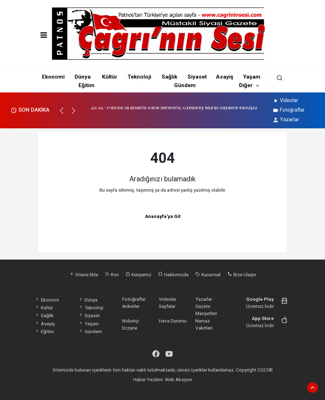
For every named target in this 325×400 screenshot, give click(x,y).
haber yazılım (191, 387)
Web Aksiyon (178, 379)
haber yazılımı (108, 387)
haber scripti (164, 387)
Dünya (83, 77)
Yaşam (251, 77)
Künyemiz (138, 274)
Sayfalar (167, 306)
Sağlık (169, 77)
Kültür (109, 77)
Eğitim (86, 85)
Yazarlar (285, 119)
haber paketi (137, 387)
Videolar (285, 100)
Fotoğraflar (288, 110)
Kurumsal (208, 274)
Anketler (131, 306)
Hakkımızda (173, 274)
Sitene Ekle (83, 274)
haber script (218, 387)
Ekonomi (53, 77)
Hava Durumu (172, 321)
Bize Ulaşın (241, 274)
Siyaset (197, 77)
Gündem (185, 85)
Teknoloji (139, 77)
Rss (112, 274)
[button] (65, 114)
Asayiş (224, 77)
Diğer (246, 85)
